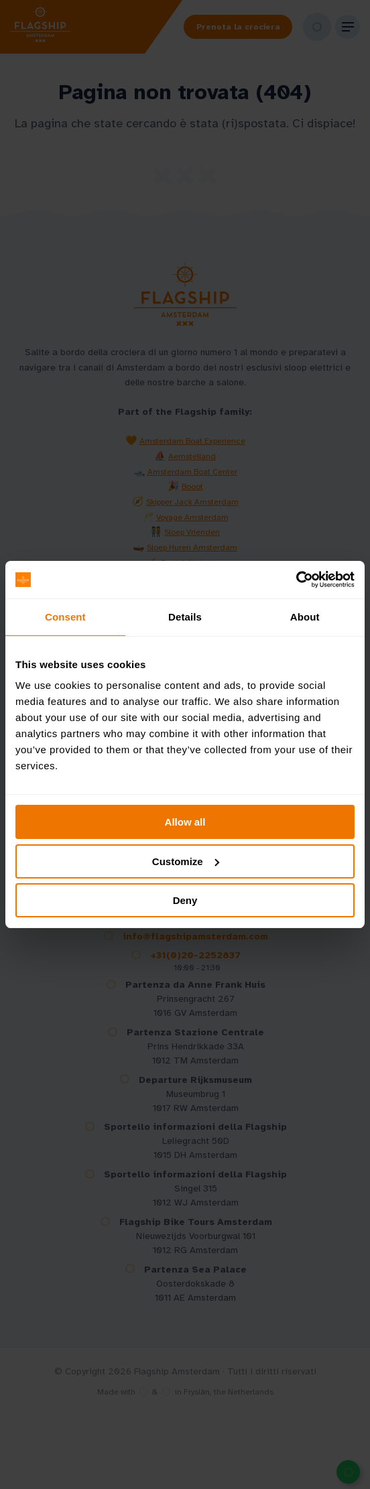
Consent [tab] (65, 617)
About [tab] (305, 617)
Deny (185, 900)
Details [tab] (185, 617)
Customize (185, 861)
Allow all (185, 822)
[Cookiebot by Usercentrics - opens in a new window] (296, 579)
